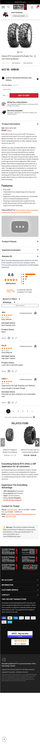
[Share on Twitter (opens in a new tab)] (12, 338)
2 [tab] (19, 52)
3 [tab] (20, 52)
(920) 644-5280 (10, 516)
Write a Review (20, 305)
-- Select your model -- (19, 16)
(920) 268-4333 (12, 510)
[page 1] (8, 411)
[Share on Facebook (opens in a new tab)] (9, 338)
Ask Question (16, 63)
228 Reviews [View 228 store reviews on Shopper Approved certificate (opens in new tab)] (13, 283)
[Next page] (32, 411)
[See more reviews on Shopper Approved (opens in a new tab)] (16, 338)
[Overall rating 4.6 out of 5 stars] (11, 279)
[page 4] (23, 411)
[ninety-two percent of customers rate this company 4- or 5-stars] (20, 290)
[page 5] (27, 411)
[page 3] (18, 411)
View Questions (28, 63)
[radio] (30, 274)
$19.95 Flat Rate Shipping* (12, 500)
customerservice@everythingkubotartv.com (21, 514)
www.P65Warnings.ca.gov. (12, 536)
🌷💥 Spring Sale (20, 2)
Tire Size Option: (10, 85)
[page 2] (13, 411)
